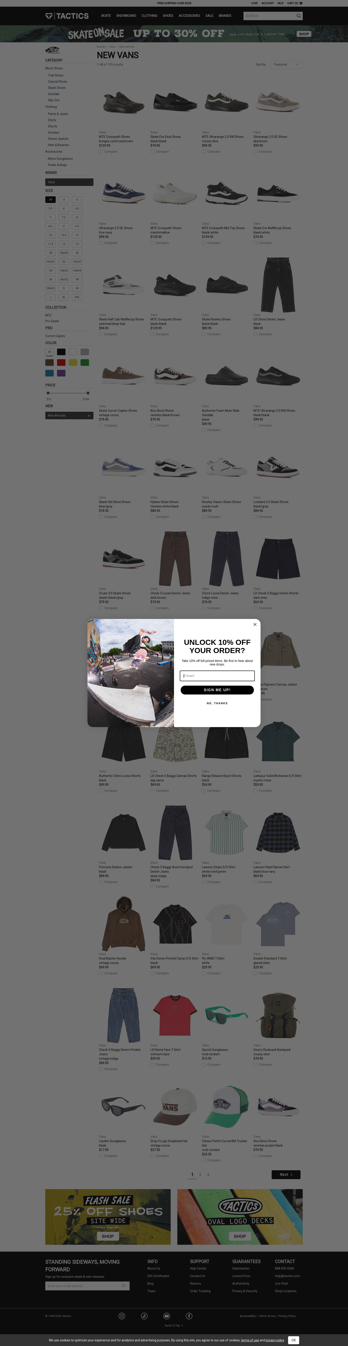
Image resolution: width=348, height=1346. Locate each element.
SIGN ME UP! (217, 690)
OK (293, 1340)
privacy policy (275, 1340)
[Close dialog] (255, 624)
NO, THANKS (217, 703)
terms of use (250, 1340)
